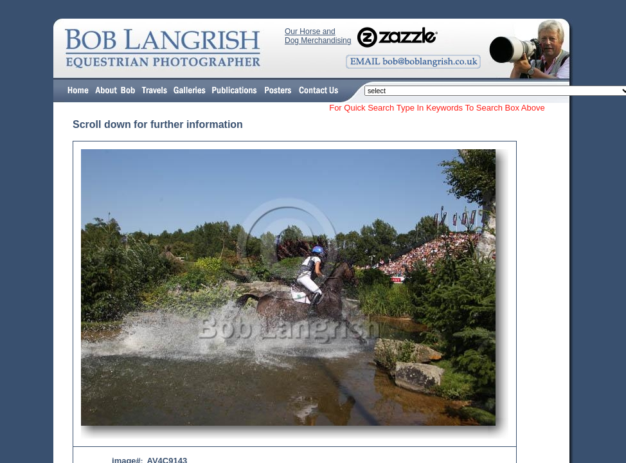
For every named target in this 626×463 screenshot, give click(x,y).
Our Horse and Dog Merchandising (318, 36)
